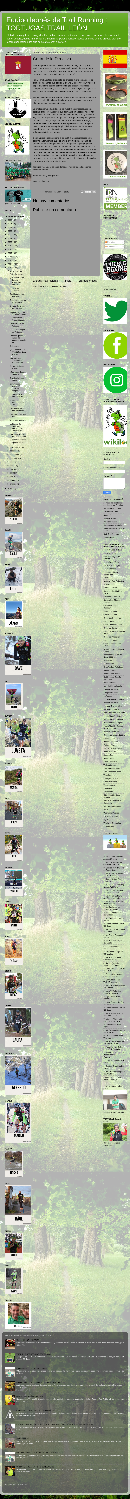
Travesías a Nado (110, 512)
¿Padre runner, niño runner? (18, 415)
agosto (13, 458)
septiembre (15, 455)
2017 (10, 253)
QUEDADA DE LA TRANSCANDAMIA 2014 (18, 352)
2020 (10, 242)
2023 (10, 231)
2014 (10, 264)
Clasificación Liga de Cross (17, 295)
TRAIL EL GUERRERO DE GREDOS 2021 (34, 1354)
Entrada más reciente (45, 280)
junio (12, 466)
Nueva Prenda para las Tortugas (18, 331)
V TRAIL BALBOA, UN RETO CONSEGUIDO (35, 1467)
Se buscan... (15, 346)
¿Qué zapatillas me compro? (18, 373)
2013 (10, 268)
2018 (10, 249)
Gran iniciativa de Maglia (17, 379)
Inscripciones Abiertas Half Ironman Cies (16, 360)
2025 (10, 224)
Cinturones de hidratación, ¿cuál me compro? (16, 387)
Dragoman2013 (16, 443)
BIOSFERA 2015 (23, 1439)
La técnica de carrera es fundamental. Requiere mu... (17, 427)
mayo (12, 469)
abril (12, 473)
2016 (10, 257)
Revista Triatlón (109, 518)
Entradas (110, 242)
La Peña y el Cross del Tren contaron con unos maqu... (18, 436)
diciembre (14, 271)
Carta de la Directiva (14, 289)
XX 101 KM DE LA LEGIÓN (27, 1340)
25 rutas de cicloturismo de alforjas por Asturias (113, 504)
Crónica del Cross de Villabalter (17, 307)
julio (12, 462)
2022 (10, 235)
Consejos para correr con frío (16, 395)
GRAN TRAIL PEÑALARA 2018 (29, 1396)
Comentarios (111, 247)
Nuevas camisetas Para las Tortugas (18, 313)
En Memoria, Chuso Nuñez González (32, 1368)
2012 (10, 488)
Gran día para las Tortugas (17, 325)
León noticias (109, 537)
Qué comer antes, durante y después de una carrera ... (17, 281)
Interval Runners (110, 522)
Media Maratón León (112, 508)
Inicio (68, 280)
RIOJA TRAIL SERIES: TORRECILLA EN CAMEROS (38, 1382)
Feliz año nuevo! (16, 274)
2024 (10, 227)
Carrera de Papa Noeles (17, 367)
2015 (10, 260)
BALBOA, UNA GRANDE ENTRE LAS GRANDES (37, 1453)
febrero (13, 480)
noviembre (14, 447)
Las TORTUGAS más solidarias (17, 409)
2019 (10, 246)
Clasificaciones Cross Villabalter (17, 319)
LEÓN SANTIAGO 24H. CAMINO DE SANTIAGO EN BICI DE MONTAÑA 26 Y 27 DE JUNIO (55, 1425)
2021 (10, 238)
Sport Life (107, 515)
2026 (10, 220)
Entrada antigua (88, 280)
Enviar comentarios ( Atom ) (56, 286)
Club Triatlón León (111, 534)
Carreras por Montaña (112, 525)
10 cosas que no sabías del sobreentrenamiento (18, 339)
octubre (13, 451)
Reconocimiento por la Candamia (18, 301)
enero (12, 484)
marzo (13, 477)
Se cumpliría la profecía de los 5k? (17, 402)
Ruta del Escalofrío (18, 420)
